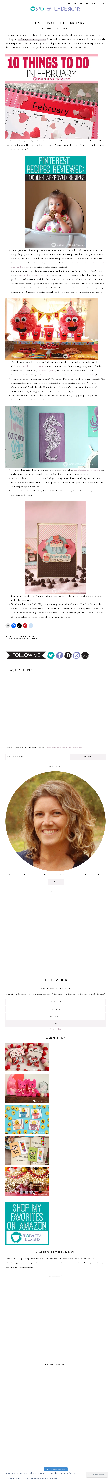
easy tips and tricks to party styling (78, 374)
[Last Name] (55, 1009)
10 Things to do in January (32, 39)
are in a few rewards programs (34, 275)
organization (31, 639)
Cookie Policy (53, 1478)
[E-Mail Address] (55, 1016)
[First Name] (55, 1002)
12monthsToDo (15, 639)
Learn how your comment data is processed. (67, 747)
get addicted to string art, (87, 469)
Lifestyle (49, 29)
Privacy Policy (55, 1029)
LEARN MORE (55, 882)
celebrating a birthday (34, 366)
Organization (62, 29)
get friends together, (46, 370)
